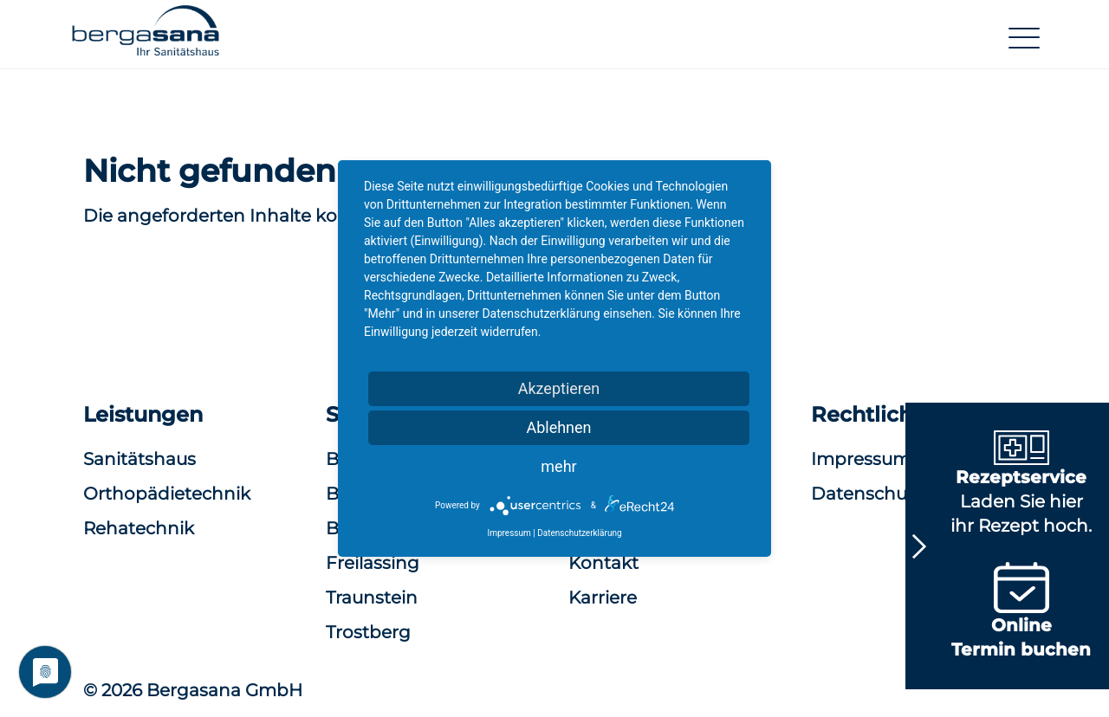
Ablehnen (558, 427)
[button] (145, 37)
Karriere (602, 597)
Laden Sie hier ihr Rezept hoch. (1021, 486)
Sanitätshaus (139, 459)
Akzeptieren (559, 388)
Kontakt (603, 562)
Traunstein (372, 597)
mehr (558, 466)
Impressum (508, 533)
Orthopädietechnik (166, 493)
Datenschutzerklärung (579, 533)
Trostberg (368, 632)
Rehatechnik (138, 528)
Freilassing (372, 562)
